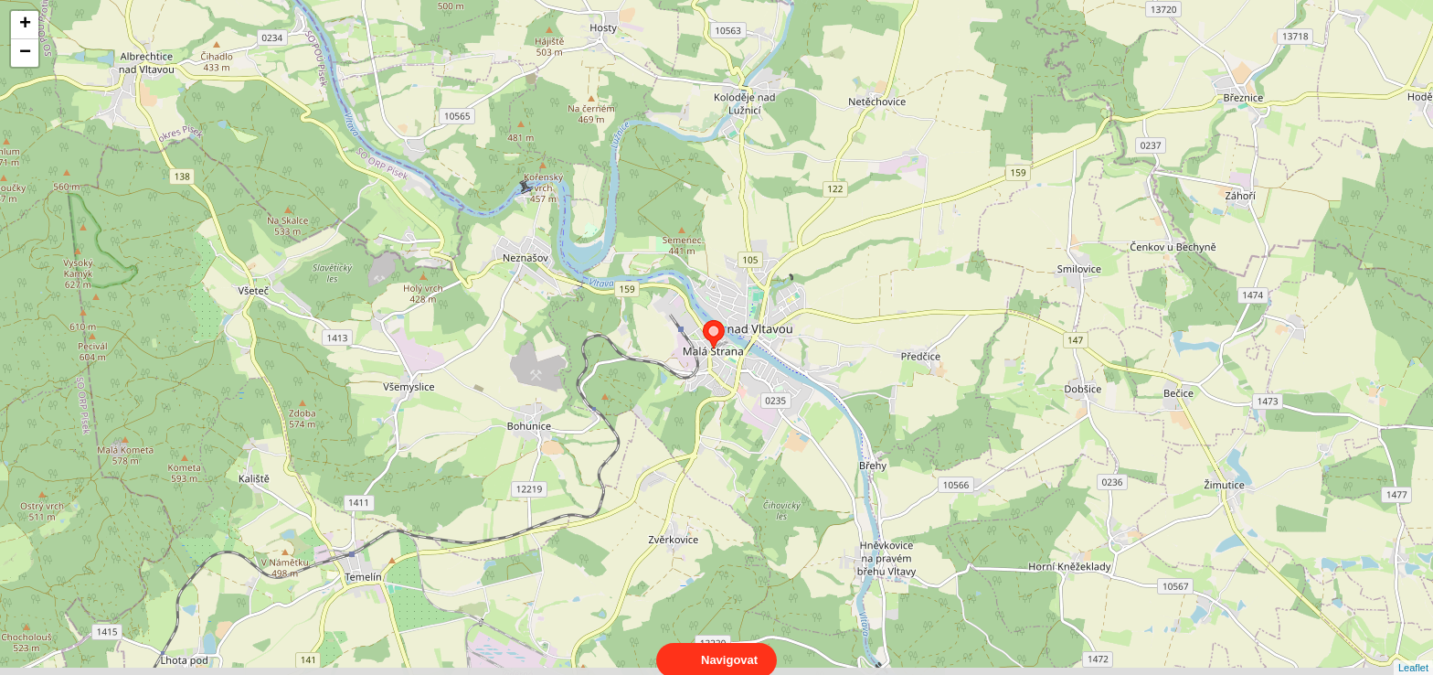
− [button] (25, 53)
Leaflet (1413, 651)
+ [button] (25, 24)
